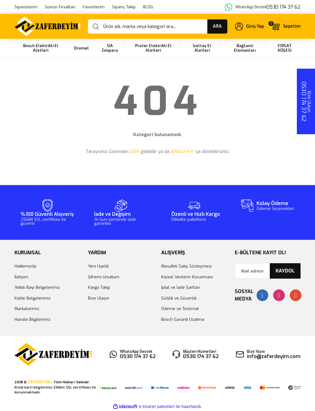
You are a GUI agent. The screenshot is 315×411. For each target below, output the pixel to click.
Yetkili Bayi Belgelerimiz (37, 287)
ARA (217, 26)
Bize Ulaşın (98, 298)
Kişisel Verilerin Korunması (187, 277)
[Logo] (47, 26)
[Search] (157, 26)
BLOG (148, 7)
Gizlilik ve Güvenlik (179, 298)
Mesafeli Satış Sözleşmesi (186, 266)
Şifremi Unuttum (103, 277)
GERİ (134, 151)
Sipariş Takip (124, 7)
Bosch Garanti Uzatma (182, 319)
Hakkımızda (25, 266)
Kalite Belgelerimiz (32, 298)
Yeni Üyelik (98, 266)
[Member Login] (249, 26)
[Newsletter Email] (268, 271)
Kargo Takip (99, 287)
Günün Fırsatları (60, 7)
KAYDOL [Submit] (285, 271)
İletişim (21, 277)
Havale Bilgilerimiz (32, 319)
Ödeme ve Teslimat (180, 308)
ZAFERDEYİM (39, 382)
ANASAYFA (181, 151)
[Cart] (286, 26)
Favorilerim (94, 7)
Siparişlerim (26, 7)
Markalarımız (26, 308)
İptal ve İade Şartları (180, 287)
